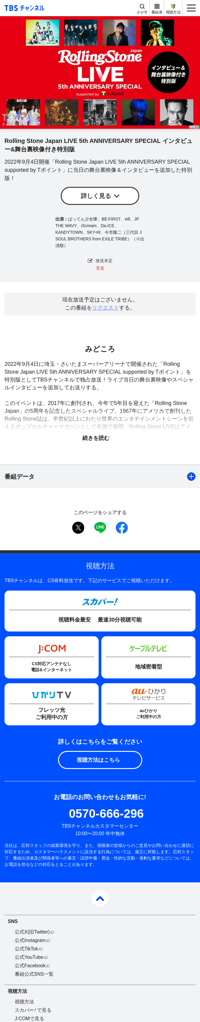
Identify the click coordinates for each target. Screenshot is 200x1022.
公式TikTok (26, 948)
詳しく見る (96, 196)
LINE (100, 528)
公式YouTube (29, 957)
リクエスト (105, 308)
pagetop (100, 898)
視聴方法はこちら (98, 760)
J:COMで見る (29, 1018)
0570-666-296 (106, 813)
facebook (122, 528)
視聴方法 (173, 12)
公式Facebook (30, 965)
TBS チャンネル (23, 8)
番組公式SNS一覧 (34, 974)
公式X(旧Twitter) (32, 931)
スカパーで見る (33, 1010)
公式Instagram (30, 940)
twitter (78, 528)
